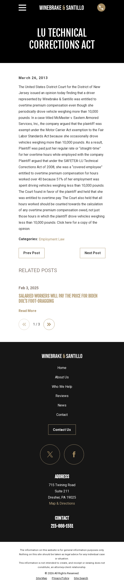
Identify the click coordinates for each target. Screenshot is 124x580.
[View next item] (49, 324)
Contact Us (62, 430)
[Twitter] (50, 454)
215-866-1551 (62, 526)
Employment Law (51, 239)
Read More (27, 311)
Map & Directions (62, 503)
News (62, 405)
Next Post (93, 253)
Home (61, 368)
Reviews (62, 396)
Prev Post (31, 253)
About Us (62, 377)
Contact (62, 415)
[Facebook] (74, 454)
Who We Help (62, 387)
